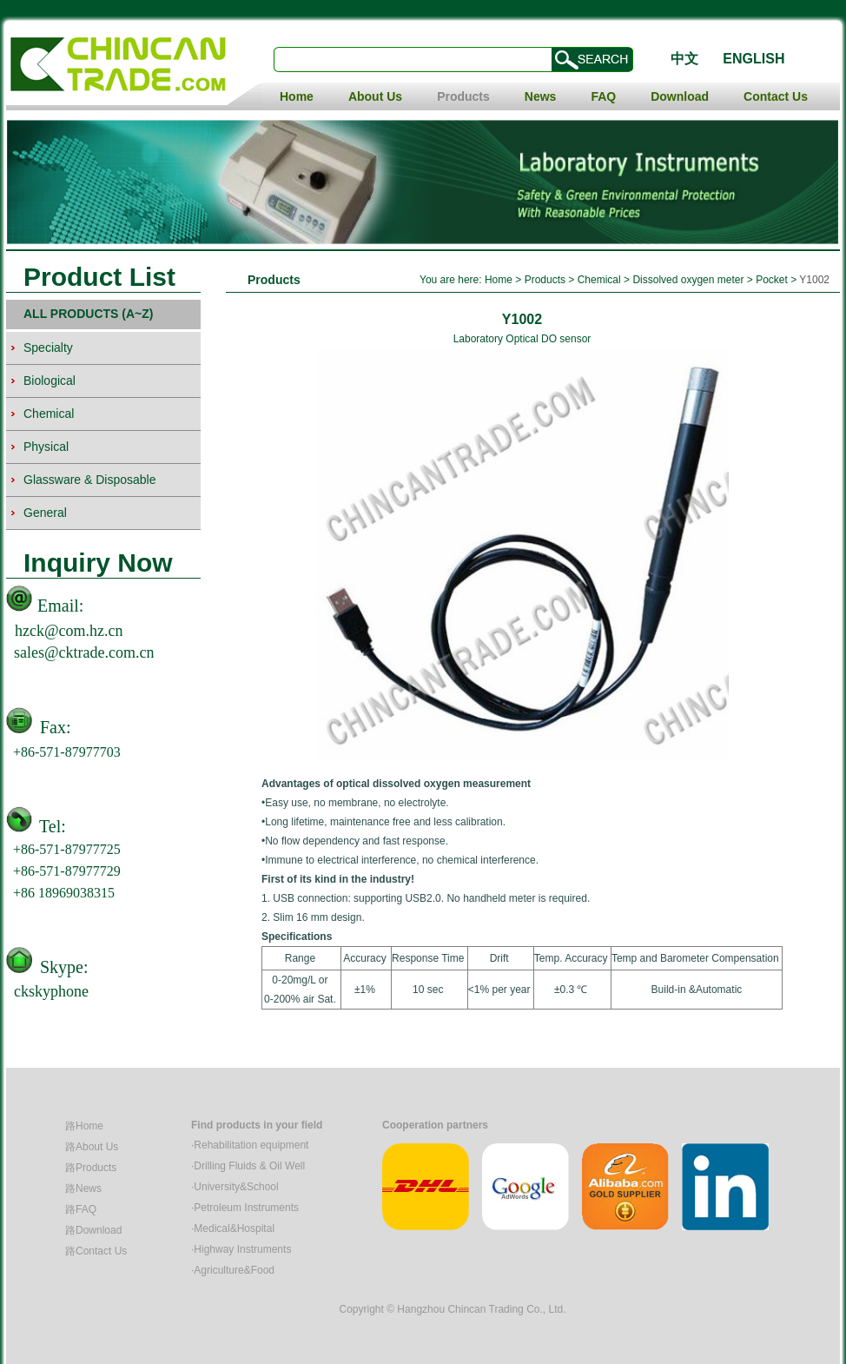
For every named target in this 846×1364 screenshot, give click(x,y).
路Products (90, 1168)
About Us (375, 96)
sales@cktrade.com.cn (84, 652)
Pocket (772, 280)
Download (680, 96)
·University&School (235, 1187)
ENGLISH (753, 58)
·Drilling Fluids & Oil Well (248, 1166)
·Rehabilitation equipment (249, 1145)
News (541, 96)
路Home (84, 1126)
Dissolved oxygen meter (688, 280)
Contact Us (776, 96)
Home (297, 96)
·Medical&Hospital (232, 1228)
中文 (684, 58)
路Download (93, 1230)
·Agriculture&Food (232, 1270)
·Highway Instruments (241, 1249)
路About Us (91, 1147)
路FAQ (80, 1209)
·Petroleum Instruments (245, 1208)
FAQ (603, 96)
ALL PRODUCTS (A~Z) (88, 314)
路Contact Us (96, 1251)
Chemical (601, 280)
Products (463, 96)
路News (83, 1188)
